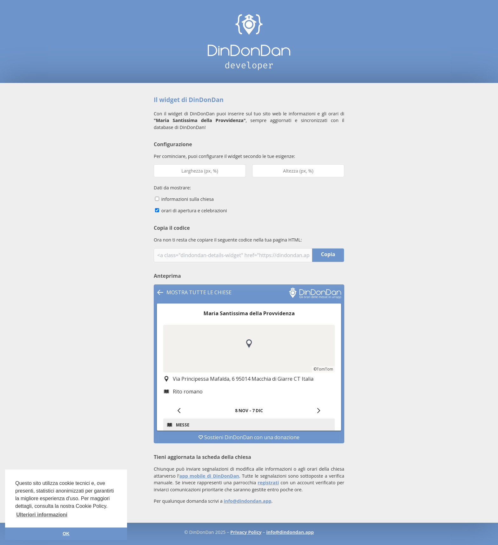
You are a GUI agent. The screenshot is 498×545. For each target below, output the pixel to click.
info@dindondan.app (247, 501)
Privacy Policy (245, 532)
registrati (268, 483)
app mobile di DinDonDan (209, 476)
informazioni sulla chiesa (184, 199)
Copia (328, 254)
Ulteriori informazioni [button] (41, 514)
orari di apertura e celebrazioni (191, 211)
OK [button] (66, 533)
